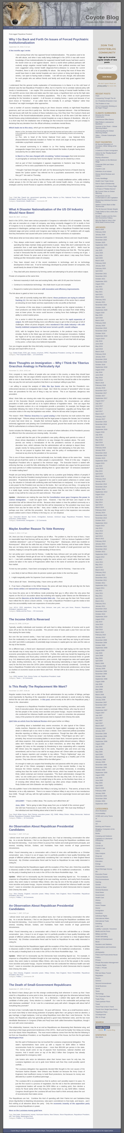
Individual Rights (101, 916)
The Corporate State (23, 354)
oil (39, 676)
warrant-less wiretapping (39, 589)
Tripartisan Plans (101, 1012)
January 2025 (100, 266)
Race (97, 970)
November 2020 (101, 305)
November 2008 (101, 674)
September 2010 (101, 616)
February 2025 (100, 263)
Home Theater (100, 905)
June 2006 (99, 749)
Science (98, 981)
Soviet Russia (21, 199)
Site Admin (99, 1037)
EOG (25, 353)
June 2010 (99, 624)
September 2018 (101, 367)
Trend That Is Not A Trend (104, 1007)
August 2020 (99, 312)
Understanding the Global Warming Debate (104, 132)
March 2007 (99, 726)
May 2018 (98, 377)
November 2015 (101, 455)
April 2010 (99, 629)
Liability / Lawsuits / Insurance (106, 929)
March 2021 (99, 297)
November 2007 (101, 705)
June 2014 (99, 500)
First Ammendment (102, 879)
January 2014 (100, 512)
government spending (38, 197)
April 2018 (99, 380)
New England (61, 894)
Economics (99, 858)
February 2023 (100, 268)
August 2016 (99, 432)
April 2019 (99, 349)
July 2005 (98, 778)
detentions (28, 607)
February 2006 (100, 759)
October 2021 (100, 279)
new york (56, 607)
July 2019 (98, 341)
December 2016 (101, 422)
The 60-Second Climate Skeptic (106, 209)
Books (97, 833)
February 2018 (100, 385)
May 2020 (98, 315)
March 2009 (99, 663)
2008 (15, 676)
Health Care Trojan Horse (104, 181)
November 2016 (101, 424)
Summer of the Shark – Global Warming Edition (106, 127)
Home (11, 28)
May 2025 (98, 255)
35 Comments (38, 611)
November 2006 (101, 736)
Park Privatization (45, 28)
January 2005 (100, 793)
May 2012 (98, 564)
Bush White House (20, 814)
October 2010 (100, 614)
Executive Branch (20, 517)
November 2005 (101, 767)
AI (96, 819)
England (27, 894)
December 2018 (101, 359)
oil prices (40, 353)
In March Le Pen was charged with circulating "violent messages (43, 156)
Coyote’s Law (100, 169)
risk (10, 1116)
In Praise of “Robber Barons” (105, 189)
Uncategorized (100, 1014)
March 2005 (99, 788)
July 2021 (98, 286)
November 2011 (101, 580)
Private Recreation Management (106, 962)
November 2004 (101, 798)
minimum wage (60, 517)
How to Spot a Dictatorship (104, 183)
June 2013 (99, 531)
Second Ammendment (103, 983)
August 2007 (99, 713)
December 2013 (101, 515)
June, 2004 (20, 805)
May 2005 (98, 783)
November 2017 (101, 393)
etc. (96, 871)
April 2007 (99, 723)
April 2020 (99, 318)
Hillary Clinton (64, 814)
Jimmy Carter (32, 676)
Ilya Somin (32, 517)
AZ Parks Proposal (63, 28)
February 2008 (100, 697)
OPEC (46, 353)
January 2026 (100, 235)
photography (99, 952)
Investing (98, 923)
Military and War (101, 934)
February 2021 (100, 299)
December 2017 (101, 390)
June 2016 (99, 437)
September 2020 (101, 310)
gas (29, 353)
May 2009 (98, 658)
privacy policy (102, 86)
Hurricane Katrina (42, 1114)
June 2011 (99, 593)
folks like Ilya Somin (51, 386)
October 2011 (100, 583)
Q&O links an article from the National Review (28, 721)
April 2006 (99, 754)
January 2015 (100, 481)
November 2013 (101, 518)
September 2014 (101, 492)
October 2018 (100, 364)
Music (97, 942)
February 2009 (100, 666)
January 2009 (100, 668)
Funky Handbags (101, 178)
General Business (101, 890)
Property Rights (100, 965)
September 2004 (101, 804)
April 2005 (99, 785)
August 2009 (99, 650)
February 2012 (100, 572)
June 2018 (99, 375)
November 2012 (101, 549)
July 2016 (98, 435)
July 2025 (98, 250)
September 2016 (101, 429)
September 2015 (101, 461)
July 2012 (98, 559)
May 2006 (98, 752)
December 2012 (101, 546)
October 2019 (100, 333)
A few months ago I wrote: (20, 51)
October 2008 (100, 676)
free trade (16, 1114)
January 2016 (100, 450)
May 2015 (98, 471)
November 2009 (101, 642)
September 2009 (101, 648)
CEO (21, 607)
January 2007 (100, 731)
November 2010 (101, 611)
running (68, 353)
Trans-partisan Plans (102, 1001)
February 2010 (100, 635)
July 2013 (98, 528)
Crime (97, 851)
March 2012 (99, 570)
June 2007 (99, 718)
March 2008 (99, 694)
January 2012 (100, 575)
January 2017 (100, 419)
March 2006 (99, 757)
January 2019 (100, 357)
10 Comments (28, 678)
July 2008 (98, 684)
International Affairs (102, 918)
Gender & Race (100, 887)
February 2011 (100, 603)
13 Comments (38, 354)
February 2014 (100, 510)
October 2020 (100, 307)
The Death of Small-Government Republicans (40, 984)
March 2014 (99, 507)
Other (97, 949)
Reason (77, 607)
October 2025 (100, 242)
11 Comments (29, 1118)
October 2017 (100, 396)
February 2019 (100, 354)
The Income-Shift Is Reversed (29, 619)
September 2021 (101, 281)
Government (20, 201)
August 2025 (99, 248)
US (73, 353)
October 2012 (100, 551)
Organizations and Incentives (105, 947)
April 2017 (99, 411)
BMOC (33, 28)
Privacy (98, 960)
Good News (99, 892)
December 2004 (101, 796)
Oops (97, 96)
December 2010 (101, 609)
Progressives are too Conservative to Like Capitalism (106, 197)
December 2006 (101, 733)
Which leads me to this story (21, 128)
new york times (67, 607)
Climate (98, 843)
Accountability (100, 813)
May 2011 (98, 596)
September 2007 (101, 710)
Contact (77, 28)
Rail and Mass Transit (103, 973)
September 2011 (101, 585)
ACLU (16, 607)
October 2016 (100, 427)
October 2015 (100, 458)
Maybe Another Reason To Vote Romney (36, 528)
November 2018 (101, 362)
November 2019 (101, 331)
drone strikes (19, 589)
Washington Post (16, 1038)
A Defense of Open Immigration (106, 150)
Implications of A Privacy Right (106, 186)
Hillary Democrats (76, 814)
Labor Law (99, 926)
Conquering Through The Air (105, 98)
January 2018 (100, 388)
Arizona (98, 821)
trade (58, 676)
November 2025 (101, 240)
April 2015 (99, 474)
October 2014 (100, 489)
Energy (98, 864)
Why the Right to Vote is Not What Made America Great (105, 221)
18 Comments (29, 897)
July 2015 (98, 466)
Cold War (17, 197)
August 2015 (99, 463)
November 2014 (101, 487)
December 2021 (101, 273)
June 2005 (99, 780)
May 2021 (98, 292)
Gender (98, 884)
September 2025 (101, 245)
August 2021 (99, 284)
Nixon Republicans (66, 1114)
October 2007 (100, 707)
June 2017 (99, 406)
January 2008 (100, 700)
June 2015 (99, 468)
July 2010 (98, 622)
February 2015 (100, 479)
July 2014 (98, 497)
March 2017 (99, 414)
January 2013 (100, 544)
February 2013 (100, 541)
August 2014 (99, 494)
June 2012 (99, 562)
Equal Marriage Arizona (103, 869)
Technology (99, 994)
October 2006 (100, 739)
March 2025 (99, 260)
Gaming (98, 882)
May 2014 (98, 502)
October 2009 (100, 645)
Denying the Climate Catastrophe (102, 116)
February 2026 (100, 232)
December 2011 (101, 577)
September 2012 (101, 554)
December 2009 (101, 640)
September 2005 (101, 772)
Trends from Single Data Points (106, 1009)
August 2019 (99, 338)
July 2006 (98, 746)
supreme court (22, 609)
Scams (97, 978)
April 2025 (99, 258)
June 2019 (99, 344)
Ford (25, 676)
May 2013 (98, 533)
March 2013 (99, 538)
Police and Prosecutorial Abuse (106, 955)
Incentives (99, 913)
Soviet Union (31, 199)
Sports (97, 988)
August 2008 (99, 681)
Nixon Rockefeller (74, 894)
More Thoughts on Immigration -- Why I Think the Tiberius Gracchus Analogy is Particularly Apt (49, 364)
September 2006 (101, 741)
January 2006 (100, 762)
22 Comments (41, 520)
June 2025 (99, 253)
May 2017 (98, 409)
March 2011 (99, 601)
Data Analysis (100, 853)
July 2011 (98, 590)
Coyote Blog (102, 17)
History (97, 900)
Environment (99, 866)
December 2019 (101, 328)
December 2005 (101, 765)
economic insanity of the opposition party (72, 1103)
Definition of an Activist (103, 171)
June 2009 (99, 655)
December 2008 (101, 671)
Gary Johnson (47, 607)
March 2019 (99, 351)
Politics (18, 818)
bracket (20, 676)
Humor (97, 908)
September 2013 (101, 523)
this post (46, 699)
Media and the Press (23, 611)
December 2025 (101, 237)
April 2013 (99, 536)
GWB (56, 814)
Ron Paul (20, 895)
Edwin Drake (17, 353)
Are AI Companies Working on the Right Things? (106, 107)
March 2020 (99, 320)
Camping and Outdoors (103, 836)
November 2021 (101, 276)
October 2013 (100, 520)
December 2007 (101, 702)
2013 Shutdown (101, 811)
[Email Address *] (107, 68)
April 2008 (99, 692)
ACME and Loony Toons (104, 816)
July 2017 (98, 403)
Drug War (36, 607)
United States (21, 519)
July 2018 (98, 372)
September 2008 (101, 679)
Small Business (100, 986)
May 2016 (98, 440)
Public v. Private (101, 968)
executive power (44, 814)
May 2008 (98, 689)
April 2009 (99, 661)
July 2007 (98, 715)
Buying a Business (102, 157)
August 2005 (99, 775)
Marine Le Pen (58, 197)
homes (49, 197)
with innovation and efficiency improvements (60, 289)
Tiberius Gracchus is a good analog (39, 416)
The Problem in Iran (102, 103)
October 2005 (100, 770)
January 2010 (100, 637)
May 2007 (98, 720)
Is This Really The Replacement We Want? (38, 686)
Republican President (57, 353)
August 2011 (99, 588)
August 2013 (99, 525)
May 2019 (98, 346)
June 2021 (99, 289)
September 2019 (101, 336)
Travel (97, 1004)
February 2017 (100, 416)
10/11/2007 (20, 801)
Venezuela (79, 353)
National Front (70, 197)
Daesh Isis (25, 197)
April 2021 (99, 294)
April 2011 (99, 598)
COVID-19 (99, 846)
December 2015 (101, 453)
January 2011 (100, 606)
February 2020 (100, 323)
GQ (52, 814)
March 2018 (99, 383)
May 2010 (98, 627)
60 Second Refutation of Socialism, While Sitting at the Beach (105, 146)
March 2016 (99, 445)
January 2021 (100, 302)
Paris (79, 197)
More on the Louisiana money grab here (25, 1110)
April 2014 (99, 505)
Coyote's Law (100, 848)
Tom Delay (16, 1116)
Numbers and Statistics (103, 944)
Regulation (99, 975)
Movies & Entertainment (103, 939)
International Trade (102, 921)
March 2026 (99, 229)
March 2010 (99, 632)
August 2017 (99, 401)
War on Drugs (100, 1017)
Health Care (30, 201)
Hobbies (98, 903)
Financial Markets (101, 877)
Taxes (18, 678)
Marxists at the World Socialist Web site (38, 598)
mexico (33, 353)
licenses (50, 517)
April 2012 (99, 567)
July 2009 (98, 653)
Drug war (98, 856)
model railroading (101, 936)
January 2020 (100, 325)
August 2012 (99, 557)
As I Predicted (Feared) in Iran (106, 101)
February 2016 (100, 448)
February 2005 (100, 791)
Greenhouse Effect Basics (104, 119)
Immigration (41, 517)
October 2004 (100, 801)
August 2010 (99, 619)
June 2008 (99, 687)
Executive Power (101, 874)
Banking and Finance (102, 826)
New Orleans (54, 1114)
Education (99, 861)
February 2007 (100, 728)
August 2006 (99, 744)
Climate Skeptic (22, 28)
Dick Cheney (32, 814)
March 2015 (99, 476)
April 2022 (99, 271)
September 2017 (101, 398)
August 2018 (99, 370)
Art (96, 824)
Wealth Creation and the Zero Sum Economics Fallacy (105, 217)
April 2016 (99, 442)
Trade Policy (99, 999)
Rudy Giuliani (36, 816)
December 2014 (101, 484)
